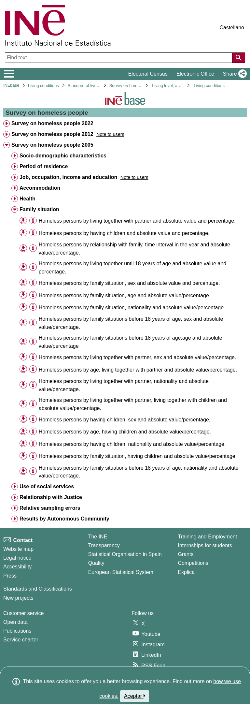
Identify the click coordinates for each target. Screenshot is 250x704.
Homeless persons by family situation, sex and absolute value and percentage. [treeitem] (129, 283)
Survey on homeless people (135, 85)
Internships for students (205, 545)
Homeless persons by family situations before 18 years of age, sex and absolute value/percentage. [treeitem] (131, 323)
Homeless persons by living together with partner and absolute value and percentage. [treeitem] (137, 221)
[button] (233, 74)
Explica (186, 572)
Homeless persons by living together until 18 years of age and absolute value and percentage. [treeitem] (132, 267)
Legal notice (17, 558)
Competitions (193, 563)
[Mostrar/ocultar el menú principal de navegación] (9, 74)
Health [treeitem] (27, 198)
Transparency (104, 545)
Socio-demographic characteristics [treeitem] (63, 155)
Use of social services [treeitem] (47, 486)
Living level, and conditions (177, 85)
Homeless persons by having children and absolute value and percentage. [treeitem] (124, 233)
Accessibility (17, 566)
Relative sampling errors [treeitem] (50, 508)
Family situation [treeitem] (39, 209)
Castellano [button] (231, 27)
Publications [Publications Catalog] (17, 631)
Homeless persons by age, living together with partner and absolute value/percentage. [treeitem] (138, 370)
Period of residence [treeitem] (44, 166)
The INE (97, 536)
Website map (18, 549)
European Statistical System (120, 572)
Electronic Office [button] (195, 74)
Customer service (23, 613)
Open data (15, 622)
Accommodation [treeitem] (40, 188)
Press (10, 576)
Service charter (20, 639)
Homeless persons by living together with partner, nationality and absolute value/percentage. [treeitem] (124, 385)
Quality (96, 563)
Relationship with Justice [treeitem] (51, 497)
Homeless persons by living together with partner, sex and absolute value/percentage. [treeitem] (137, 357)
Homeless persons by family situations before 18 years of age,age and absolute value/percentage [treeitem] (130, 342)
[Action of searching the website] (238, 57)
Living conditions (43, 85)
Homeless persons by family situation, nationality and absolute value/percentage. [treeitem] (132, 307)
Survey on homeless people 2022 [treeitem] (52, 123)
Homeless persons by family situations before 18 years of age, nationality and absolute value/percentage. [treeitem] (139, 472)
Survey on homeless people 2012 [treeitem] (52, 134)
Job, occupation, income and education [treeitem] (68, 177)
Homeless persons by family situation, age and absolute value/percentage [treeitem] (124, 295)
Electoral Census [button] (148, 74)
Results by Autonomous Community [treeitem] (64, 518)
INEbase (11, 85)
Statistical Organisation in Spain (125, 554)
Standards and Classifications (37, 589)
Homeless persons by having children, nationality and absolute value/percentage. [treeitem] (132, 444)
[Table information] (33, 220)
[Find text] (119, 57)
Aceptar (134, 696)
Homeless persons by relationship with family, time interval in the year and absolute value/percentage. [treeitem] (134, 249)
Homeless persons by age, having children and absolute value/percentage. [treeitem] (125, 431)
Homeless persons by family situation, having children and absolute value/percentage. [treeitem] (138, 456)
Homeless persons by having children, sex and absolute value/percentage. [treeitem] (124, 419)
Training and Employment (207, 536)
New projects (18, 598)
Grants (185, 554)
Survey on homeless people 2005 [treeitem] (52, 145)
